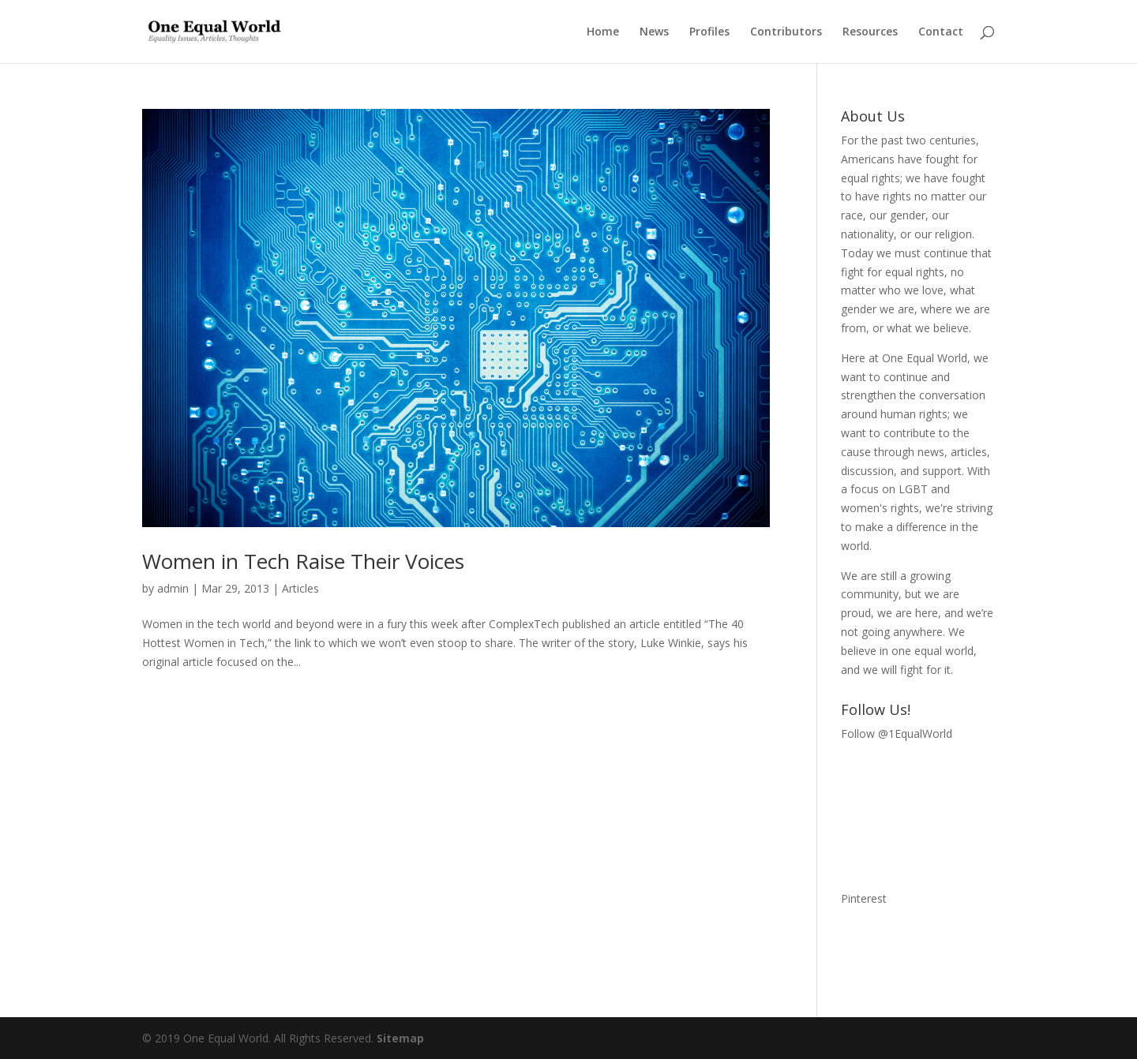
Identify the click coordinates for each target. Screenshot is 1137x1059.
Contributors (786, 32)
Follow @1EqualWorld (896, 733)
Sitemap (400, 1038)
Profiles (709, 32)
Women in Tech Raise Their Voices (303, 561)
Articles (300, 588)
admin (173, 588)
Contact (940, 32)
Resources (870, 32)
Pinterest (864, 898)
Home (603, 32)
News (654, 32)
